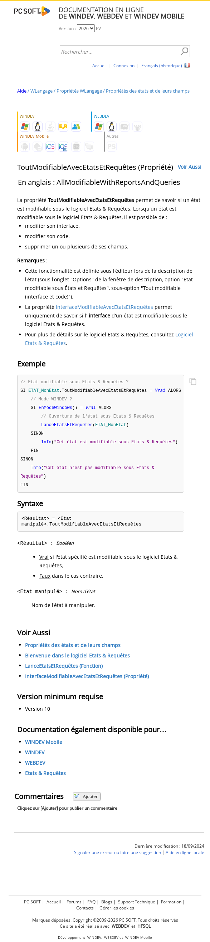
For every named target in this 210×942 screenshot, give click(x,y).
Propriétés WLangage (79, 91)
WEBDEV (35, 767)
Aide (21, 91)
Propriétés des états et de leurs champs (148, 91)
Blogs (106, 902)
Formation (171, 902)
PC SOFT (32, 902)
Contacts (85, 908)
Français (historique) (161, 66)
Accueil (99, 66)
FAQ (91, 902)
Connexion (124, 66)
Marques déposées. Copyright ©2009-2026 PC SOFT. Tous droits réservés (105, 920)
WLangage (41, 91)
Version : (68, 28)
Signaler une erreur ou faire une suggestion (117, 857)
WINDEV (34, 757)
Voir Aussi (189, 166)
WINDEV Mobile (43, 746)
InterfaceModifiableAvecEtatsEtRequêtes (104, 307)
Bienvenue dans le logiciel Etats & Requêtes (77, 660)
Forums (74, 902)
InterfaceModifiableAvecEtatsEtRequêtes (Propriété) (87, 680)
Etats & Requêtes (45, 777)
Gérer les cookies (116, 908)
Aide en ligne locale (185, 857)
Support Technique (136, 902)
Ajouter (86, 801)
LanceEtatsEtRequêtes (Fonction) (64, 670)
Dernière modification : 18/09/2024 (169, 851)
